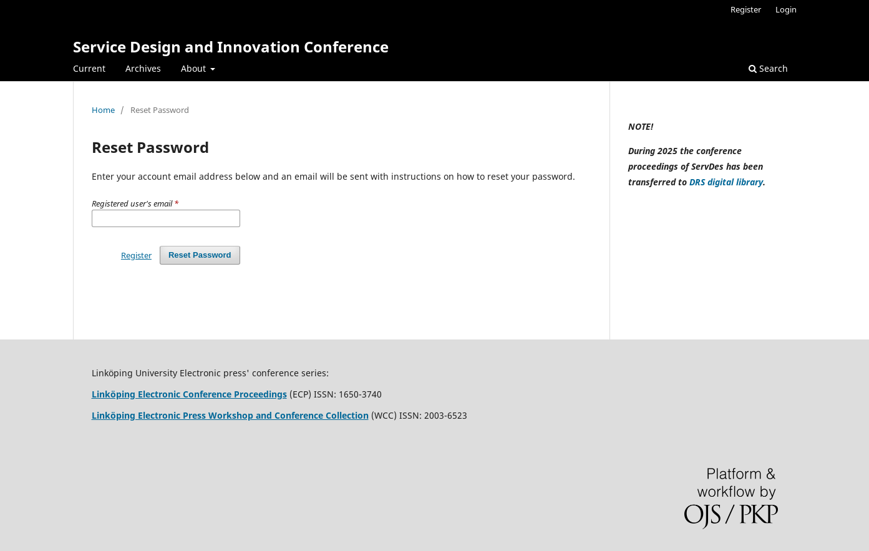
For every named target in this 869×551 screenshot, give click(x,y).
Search (768, 68)
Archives (143, 68)
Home (103, 109)
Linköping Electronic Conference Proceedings (189, 394)
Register (746, 9)
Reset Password (199, 255)
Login (786, 9)
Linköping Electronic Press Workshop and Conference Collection (230, 415)
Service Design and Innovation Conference (231, 46)
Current (89, 68)
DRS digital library (726, 182)
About (194, 68)
